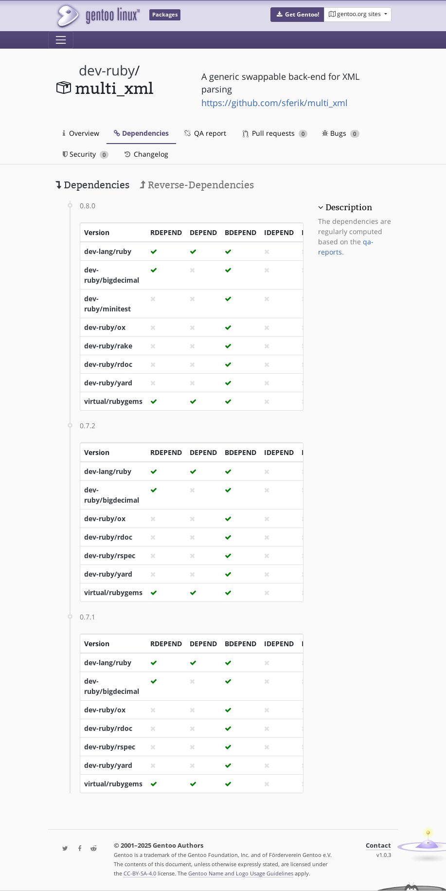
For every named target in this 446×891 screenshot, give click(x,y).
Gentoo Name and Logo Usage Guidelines (240, 873)
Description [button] (348, 207)
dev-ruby (107, 70)
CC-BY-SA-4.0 (140, 873)
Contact (378, 845)
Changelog (145, 154)
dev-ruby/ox (104, 327)
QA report (204, 133)
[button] (297, 14)
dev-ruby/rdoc (108, 364)
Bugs (340, 133)
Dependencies (141, 133)
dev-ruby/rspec (109, 555)
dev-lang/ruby (107, 251)
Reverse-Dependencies (197, 185)
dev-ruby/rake (108, 345)
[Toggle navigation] (60, 40)
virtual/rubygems (113, 401)
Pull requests (275, 133)
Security (86, 154)
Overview (81, 133)
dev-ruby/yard (108, 382)
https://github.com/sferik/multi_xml (274, 103)
